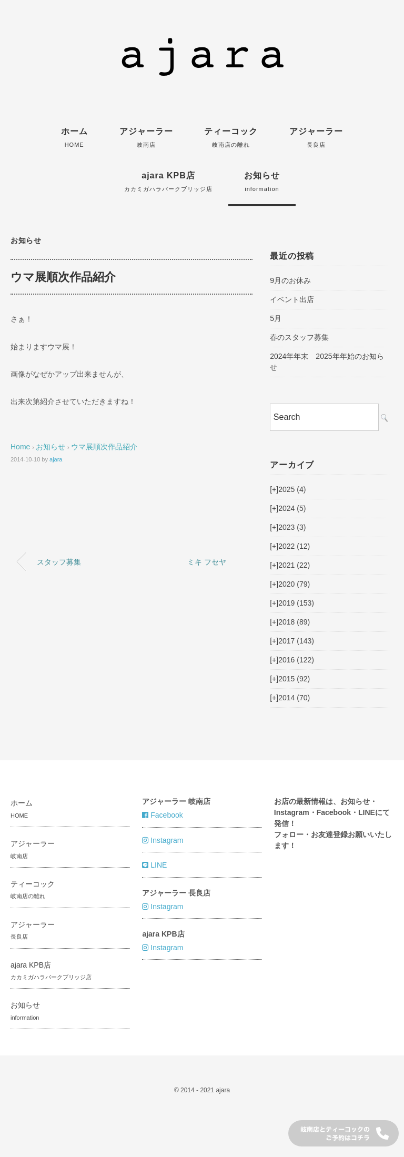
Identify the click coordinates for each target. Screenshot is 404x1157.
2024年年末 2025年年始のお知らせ (326, 361)
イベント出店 (292, 299)
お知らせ (262, 181)
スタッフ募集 (59, 562)
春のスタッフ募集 (299, 337)
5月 (275, 318)
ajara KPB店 (168, 181)
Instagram (162, 840)
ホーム (74, 137)
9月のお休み (290, 280)
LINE (154, 865)
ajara (55, 459)
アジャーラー (146, 137)
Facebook (162, 815)
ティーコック (231, 137)
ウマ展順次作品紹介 (104, 446)
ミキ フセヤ (206, 562)
